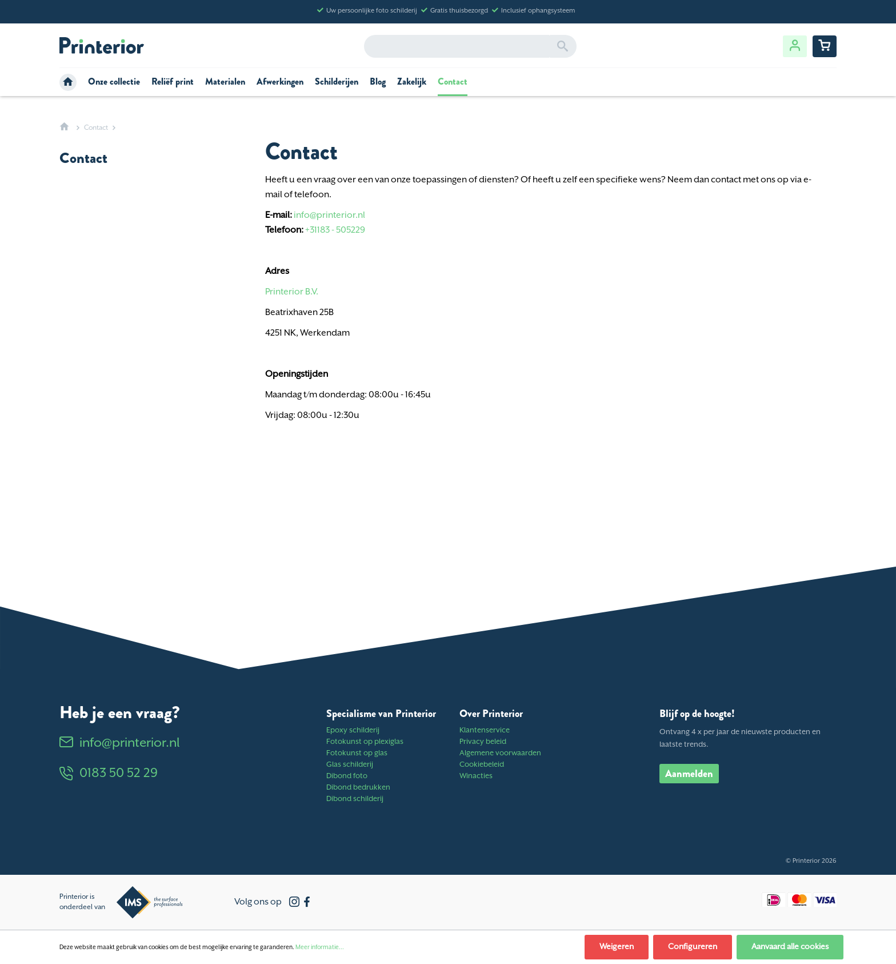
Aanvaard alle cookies (790, 946)
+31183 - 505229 (335, 230)
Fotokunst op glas (356, 753)
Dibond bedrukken (358, 787)
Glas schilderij (349, 764)
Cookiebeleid (481, 764)
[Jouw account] (795, 46)
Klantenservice (484, 730)
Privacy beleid (482, 742)
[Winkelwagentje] (825, 46)
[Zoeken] (563, 46)
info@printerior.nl (329, 215)
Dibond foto (346, 776)
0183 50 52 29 (108, 773)
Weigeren (616, 946)
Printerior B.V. (291, 291)
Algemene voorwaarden (500, 753)
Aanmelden (689, 773)
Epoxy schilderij (352, 730)
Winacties (476, 776)
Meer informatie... (319, 947)
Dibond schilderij (354, 799)
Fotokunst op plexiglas (364, 742)
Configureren (692, 946)
